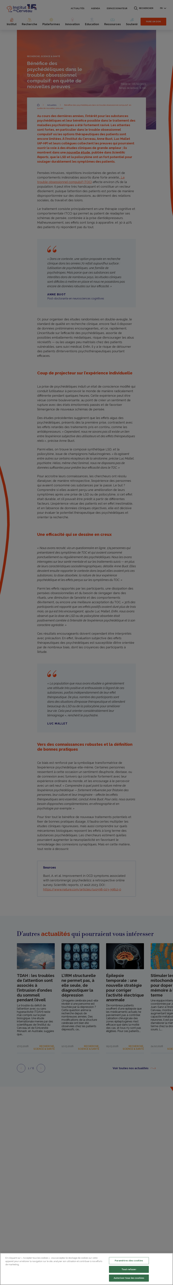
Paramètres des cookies (129, 1260)
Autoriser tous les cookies (129, 1278)
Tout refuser (128, 1269)
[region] (86, 1269)
